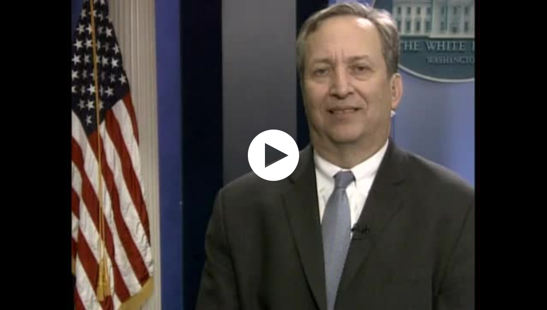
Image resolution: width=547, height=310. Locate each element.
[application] (273, 155)
